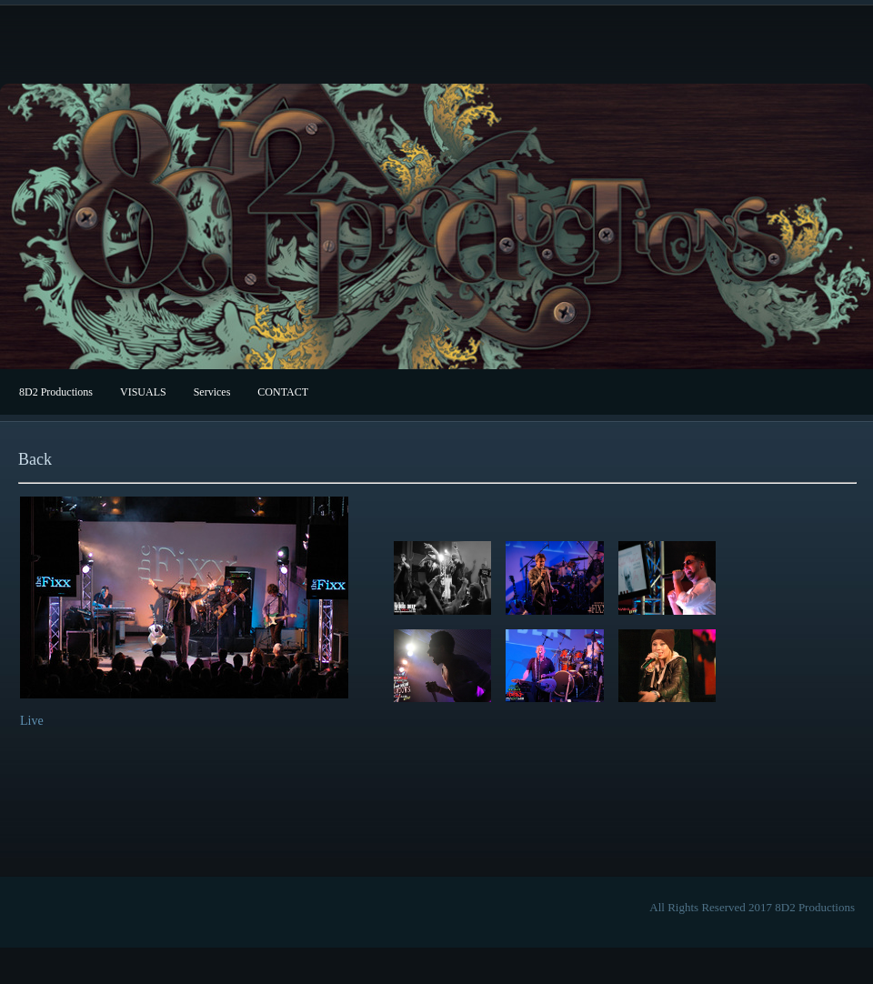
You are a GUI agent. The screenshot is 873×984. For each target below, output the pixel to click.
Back (35, 459)
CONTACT (282, 392)
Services (212, 392)
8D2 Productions (56, 392)
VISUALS (143, 392)
